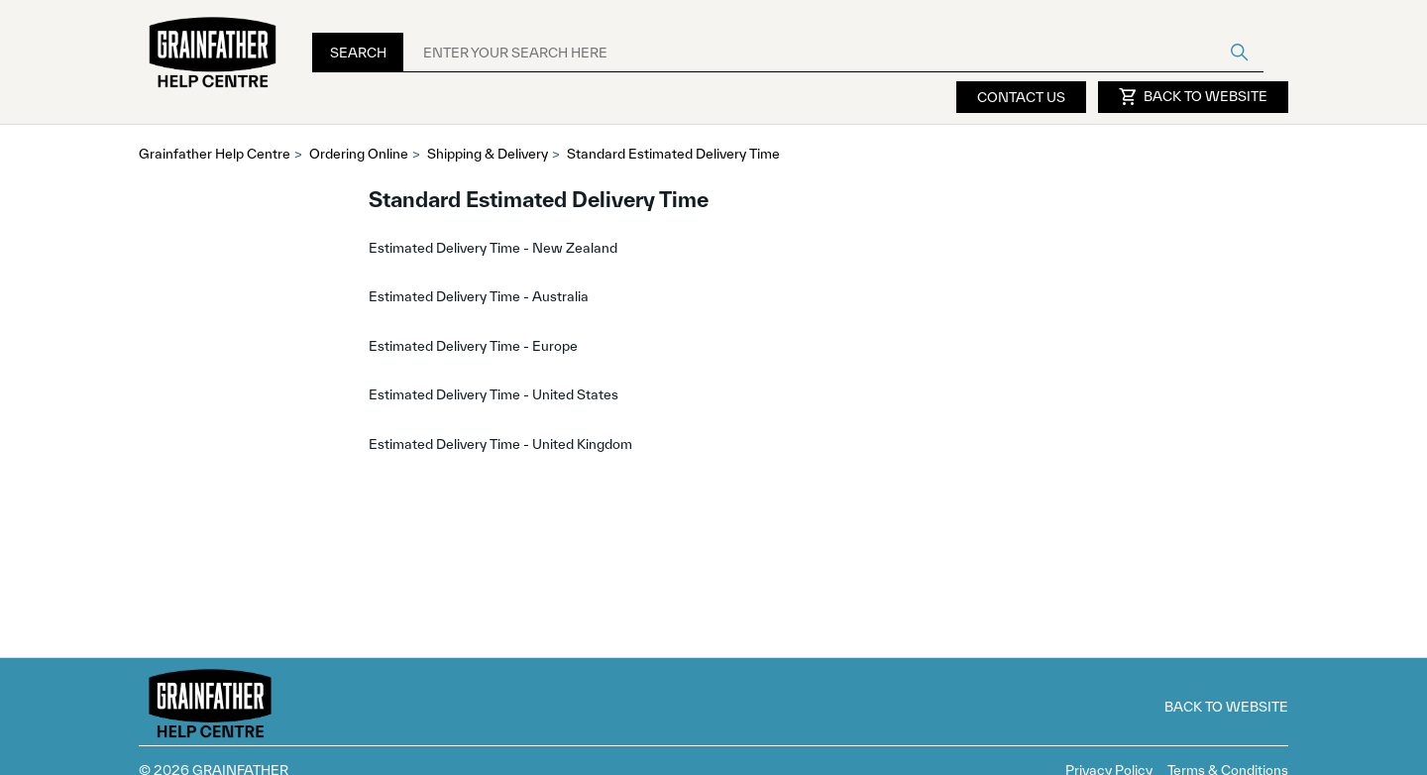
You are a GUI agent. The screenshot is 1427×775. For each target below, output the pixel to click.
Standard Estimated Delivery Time (673, 154)
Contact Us (1021, 97)
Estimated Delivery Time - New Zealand (493, 248)
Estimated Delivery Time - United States (493, 394)
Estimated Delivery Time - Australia (479, 296)
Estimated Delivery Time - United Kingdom (500, 444)
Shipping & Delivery (487, 154)
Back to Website (1193, 97)
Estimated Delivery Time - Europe (473, 346)
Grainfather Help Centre (214, 154)
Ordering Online (358, 154)
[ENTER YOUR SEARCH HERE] (833, 52)
